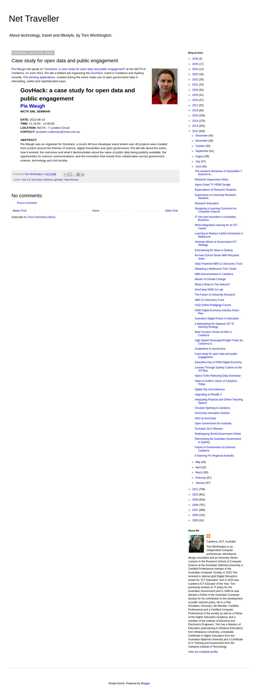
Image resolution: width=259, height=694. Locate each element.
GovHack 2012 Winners (209, 428)
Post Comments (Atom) (41, 217)
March (199, 472)
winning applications (42, 77)
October (200, 146)
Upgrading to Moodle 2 (208, 394)
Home (95, 210)
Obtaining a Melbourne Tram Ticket (215, 268)
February (201, 477)
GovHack (97, 73)
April (198, 467)
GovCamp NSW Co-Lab (209, 289)
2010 (195, 494)
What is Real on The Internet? (212, 284)
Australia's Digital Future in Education (217, 318)
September (202, 151)
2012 (195, 131)
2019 (195, 95)
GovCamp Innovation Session (212, 413)
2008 (195, 504)
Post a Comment (27, 203)
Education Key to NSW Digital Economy (218, 362)
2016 (195, 110)
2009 (195, 499)
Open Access (71, 179)
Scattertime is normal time (210, 348)
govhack (58, 179)
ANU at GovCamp (205, 418)
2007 (195, 510)
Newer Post (19, 210)
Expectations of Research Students (215, 189)
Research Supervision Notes (211, 179)
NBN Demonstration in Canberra (214, 274)
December (202, 135)
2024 (195, 69)
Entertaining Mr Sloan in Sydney (214, 250)
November (202, 140)
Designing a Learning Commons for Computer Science (216, 210)
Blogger (145, 683)
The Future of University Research (215, 294)
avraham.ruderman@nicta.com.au (58, 131)
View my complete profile (203, 651)
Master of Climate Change (210, 279)
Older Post (171, 210)
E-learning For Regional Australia (214, 455)
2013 (195, 125)
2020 (195, 89)
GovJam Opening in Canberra (212, 408)
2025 (195, 64)
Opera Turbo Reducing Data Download (218, 375)
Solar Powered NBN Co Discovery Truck (218, 263)
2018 (195, 100)
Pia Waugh (19, 69)
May (198, 462)
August (200, 156)
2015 (195, 115)
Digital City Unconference (210, 389)
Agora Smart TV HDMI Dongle (212, 184)
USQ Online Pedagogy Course (213, 305)
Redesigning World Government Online (218, 433)
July (198, 161)
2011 (195, 489)
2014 (195, 120)
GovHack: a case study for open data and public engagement (84, 69)
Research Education (207, 203)
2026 (195, 58)
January (200, 482)
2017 (195, 105)
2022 (195, 79)
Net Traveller (34, 18)
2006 (195, 515)
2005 (195, 520)
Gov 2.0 (26, 179)
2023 (195, 74)
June (198, 166)
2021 (195, 84)
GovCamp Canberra (42, 179)
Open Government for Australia (213, 423)
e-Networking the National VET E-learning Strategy (215, 325)
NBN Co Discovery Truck (209, 299)
